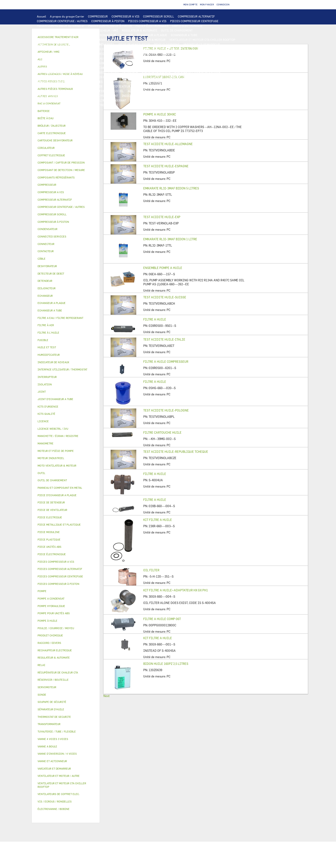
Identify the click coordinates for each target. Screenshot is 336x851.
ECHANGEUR (108, 35)
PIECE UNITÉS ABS (214, 100)
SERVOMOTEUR (116, 81)
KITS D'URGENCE (141, 100)
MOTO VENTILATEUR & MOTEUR (145, 39)
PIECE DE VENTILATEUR (134, 44)
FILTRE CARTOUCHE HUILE (162, 432)
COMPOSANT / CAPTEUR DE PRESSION (105, 67)
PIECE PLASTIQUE (49, 77)
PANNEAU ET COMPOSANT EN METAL (88, 77)
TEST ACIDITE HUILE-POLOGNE (166, 410)
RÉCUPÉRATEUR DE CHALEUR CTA (204, 86)
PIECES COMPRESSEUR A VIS (147, 21)
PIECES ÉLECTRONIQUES (152, 25)
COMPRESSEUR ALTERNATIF (196, 16)
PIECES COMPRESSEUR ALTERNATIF (60, 25)
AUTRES (184, 91)
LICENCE (43, 91)
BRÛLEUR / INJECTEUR (183, 100)
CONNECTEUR (149, 53)
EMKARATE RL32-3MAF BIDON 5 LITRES (171, 188)
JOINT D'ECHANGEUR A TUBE (101, 39)
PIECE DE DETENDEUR (156, 72)
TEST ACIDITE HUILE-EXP (161, 217)
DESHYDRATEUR (210, 67)
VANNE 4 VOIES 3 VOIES (87, 81)
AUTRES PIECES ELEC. (51, 58)
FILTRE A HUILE (154, 319)
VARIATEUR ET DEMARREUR (201, 44)
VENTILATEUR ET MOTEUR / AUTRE (59, 44)
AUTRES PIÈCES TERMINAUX (207, 95)
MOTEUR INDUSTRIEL (100, 44)
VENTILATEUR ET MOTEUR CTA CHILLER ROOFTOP (202, 39)
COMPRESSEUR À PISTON (107, 21)
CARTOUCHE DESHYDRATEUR (56, 72)
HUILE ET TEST (84, 63)
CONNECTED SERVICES (176, 53)
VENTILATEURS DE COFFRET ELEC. (59, 53)
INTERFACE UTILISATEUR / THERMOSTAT (64, 30)
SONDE (90, 53)
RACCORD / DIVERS (172, 95)
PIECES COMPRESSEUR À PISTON (110, 25)
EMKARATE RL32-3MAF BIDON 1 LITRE (170, 239)
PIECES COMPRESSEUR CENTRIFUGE (194, 21)
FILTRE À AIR (93, 86)
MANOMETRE (95, 105)
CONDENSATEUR (219, 49)
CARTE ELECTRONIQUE (187, 25)
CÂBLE (99, 49)
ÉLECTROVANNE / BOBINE (171, 81)
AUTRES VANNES (202, 81)
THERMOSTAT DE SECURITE (213, 53)
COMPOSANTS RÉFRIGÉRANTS (57, 67)
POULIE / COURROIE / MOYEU (87, 95)
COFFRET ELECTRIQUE (122, 49)
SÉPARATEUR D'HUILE (162, 63)
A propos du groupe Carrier (67, 16)
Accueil (41, 16)
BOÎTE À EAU (152, 77)
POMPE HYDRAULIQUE (97, 58)
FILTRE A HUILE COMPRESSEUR (165, 361)
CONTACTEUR (46, 49)
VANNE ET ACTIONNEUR (52, 81)
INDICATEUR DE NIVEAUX (139, 95)
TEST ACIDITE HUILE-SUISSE (164, 297)
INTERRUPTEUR (80, 49)
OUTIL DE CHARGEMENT (177, 30)
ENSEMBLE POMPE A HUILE (162, 268)
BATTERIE (126, 35)
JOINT (114, 95)
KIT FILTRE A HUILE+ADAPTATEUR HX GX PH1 (175, 590)
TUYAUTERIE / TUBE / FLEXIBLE (214, 91)
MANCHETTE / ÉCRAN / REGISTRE (156, 86)
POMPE (74, 58)
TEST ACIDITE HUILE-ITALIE (164, 339)
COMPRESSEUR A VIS (125, 16)
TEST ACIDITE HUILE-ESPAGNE (166, 166)
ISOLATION (209, 77)
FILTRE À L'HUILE (133, 63)
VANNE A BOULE (140, 81)
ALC (93, 35)
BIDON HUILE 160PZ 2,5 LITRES (165, 664)
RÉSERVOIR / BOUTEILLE (181, 77)
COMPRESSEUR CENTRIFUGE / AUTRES (62, 21)
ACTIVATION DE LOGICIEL (106, 91)
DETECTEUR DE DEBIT (148, 67)
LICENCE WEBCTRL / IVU (68, 91)
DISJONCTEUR (179, 49)
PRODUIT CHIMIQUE (50, 95)
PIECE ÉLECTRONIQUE (52, 554)
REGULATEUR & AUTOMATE (139, 30)
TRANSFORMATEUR (153, 49)
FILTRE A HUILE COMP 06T (162, 619)
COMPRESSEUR (98, 16)
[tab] (66, 111)
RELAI (62, 49)
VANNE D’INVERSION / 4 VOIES (99, 72)
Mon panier (207, 4)
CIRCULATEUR (157, 58)
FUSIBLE (199, 49)
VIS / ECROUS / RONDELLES (55, 100)
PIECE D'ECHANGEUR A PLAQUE (57, 39)
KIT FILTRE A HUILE (157, 520)
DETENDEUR (130, 72)
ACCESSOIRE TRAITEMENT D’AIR (59, 86)
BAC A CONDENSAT (128, 77)
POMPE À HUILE (191, 63)
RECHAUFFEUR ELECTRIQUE (117, 53)
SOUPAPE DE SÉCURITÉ (181, 67)
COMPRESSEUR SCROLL (158, 16)
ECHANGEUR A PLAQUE (152, 35)
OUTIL (160, 100)
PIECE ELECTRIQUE (167, 44)
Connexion (223, 4)
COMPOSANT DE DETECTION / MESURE (62, 35)
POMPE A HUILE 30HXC (159, 114)
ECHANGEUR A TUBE (184, 35)
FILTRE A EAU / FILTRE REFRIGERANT (101, 100)
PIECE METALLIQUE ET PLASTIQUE (197, 72)
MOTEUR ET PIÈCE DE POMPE (189, 58)
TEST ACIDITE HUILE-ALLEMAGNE (168, 144)
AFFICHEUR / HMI (106, 30)
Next (106, 696)
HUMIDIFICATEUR (118, 86)
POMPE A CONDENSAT (130, 58)
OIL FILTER (151, 570)
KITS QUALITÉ (73, 105)
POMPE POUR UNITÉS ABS (54, 63)
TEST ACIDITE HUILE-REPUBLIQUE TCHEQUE (175, 451)
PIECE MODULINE (48, 105)
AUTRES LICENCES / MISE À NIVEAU (151, 91)
